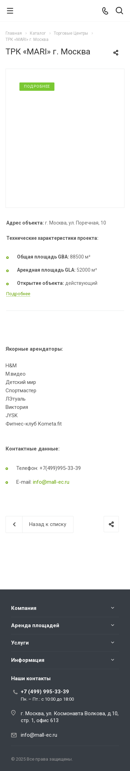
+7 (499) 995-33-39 (45, 692)
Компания (23, 608)
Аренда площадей (35, 625)
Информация (27, 660)
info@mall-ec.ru (51, 482)
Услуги (20, 643)
